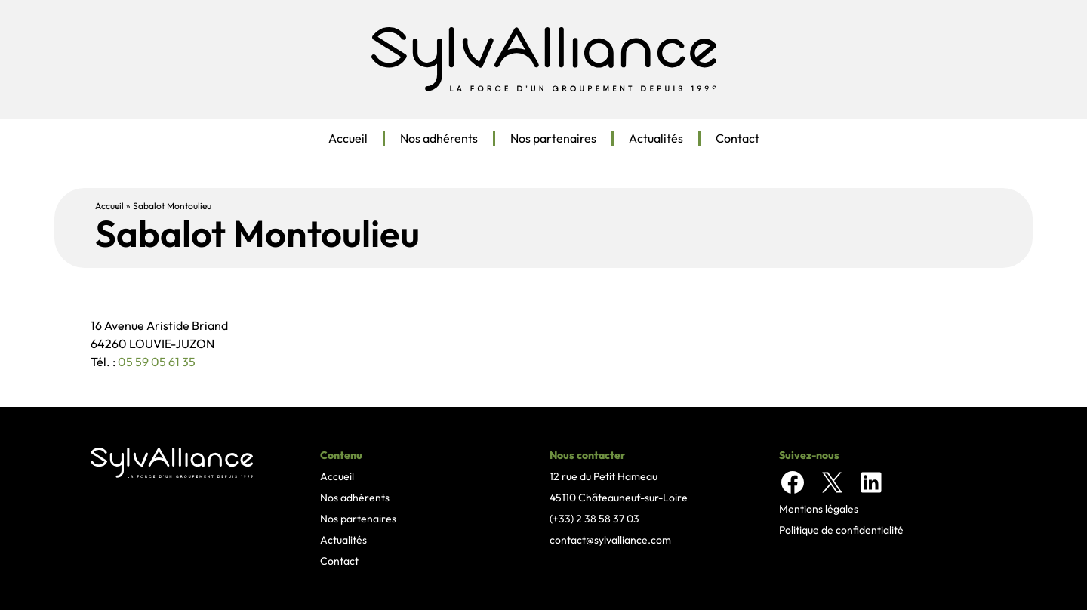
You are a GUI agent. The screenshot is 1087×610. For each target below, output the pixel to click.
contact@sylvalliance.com (610, 540)
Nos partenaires (553, 138)
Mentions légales (818, 509)
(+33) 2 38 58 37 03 (594, 518)
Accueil (348, 138)
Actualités (656, 138)
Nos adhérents (439, 138)
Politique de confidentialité (841, 530)
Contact (737, 138)
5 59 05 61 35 (161, 361)
